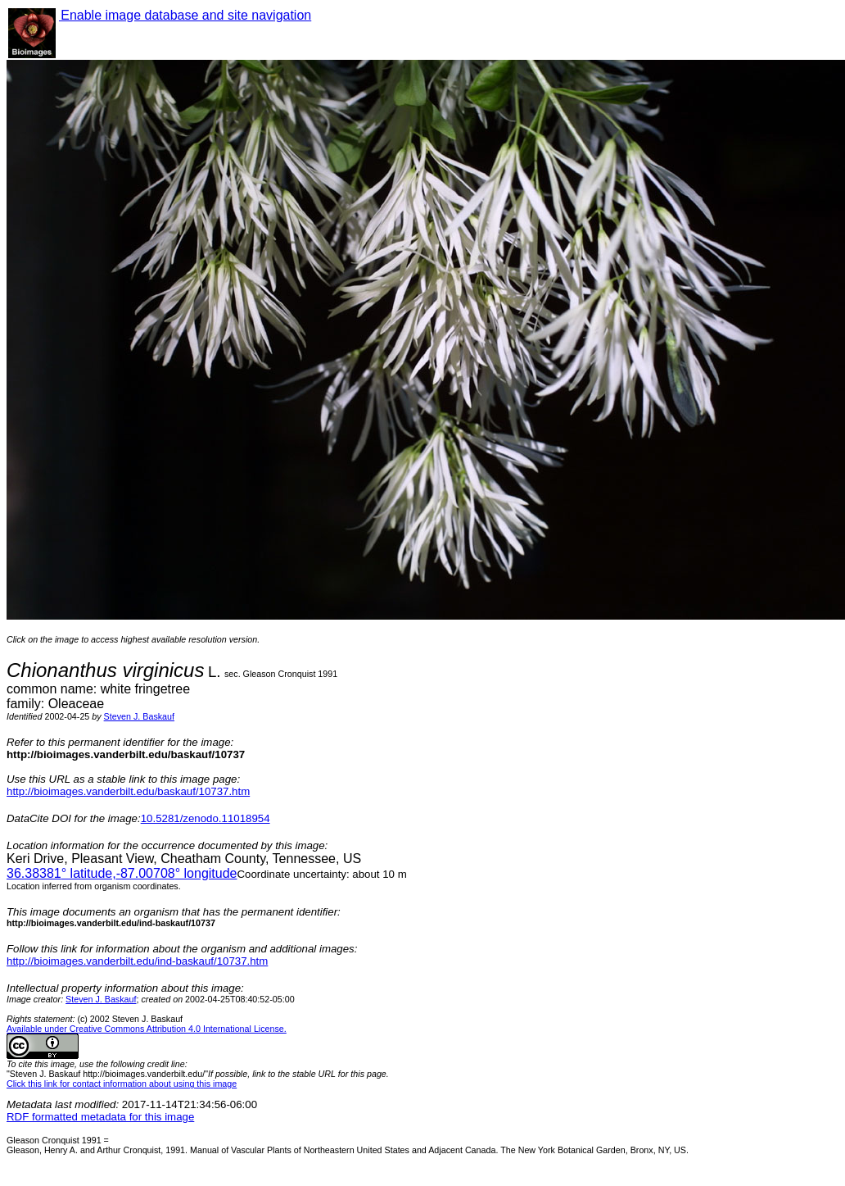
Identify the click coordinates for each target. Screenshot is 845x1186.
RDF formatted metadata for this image (100, 1117)
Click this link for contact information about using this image (122, 1083)
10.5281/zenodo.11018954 (205, 818)
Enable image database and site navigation (185, 15)
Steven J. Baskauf (139, 716)
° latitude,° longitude (122, 873)
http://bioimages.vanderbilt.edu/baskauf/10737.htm (128, 791)
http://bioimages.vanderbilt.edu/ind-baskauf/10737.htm (137, 961)
